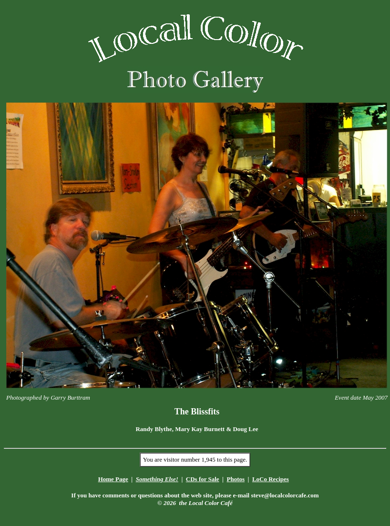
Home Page (113, 479)
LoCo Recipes (270, 479)
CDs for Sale (202, 479)
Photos (235, 479)
